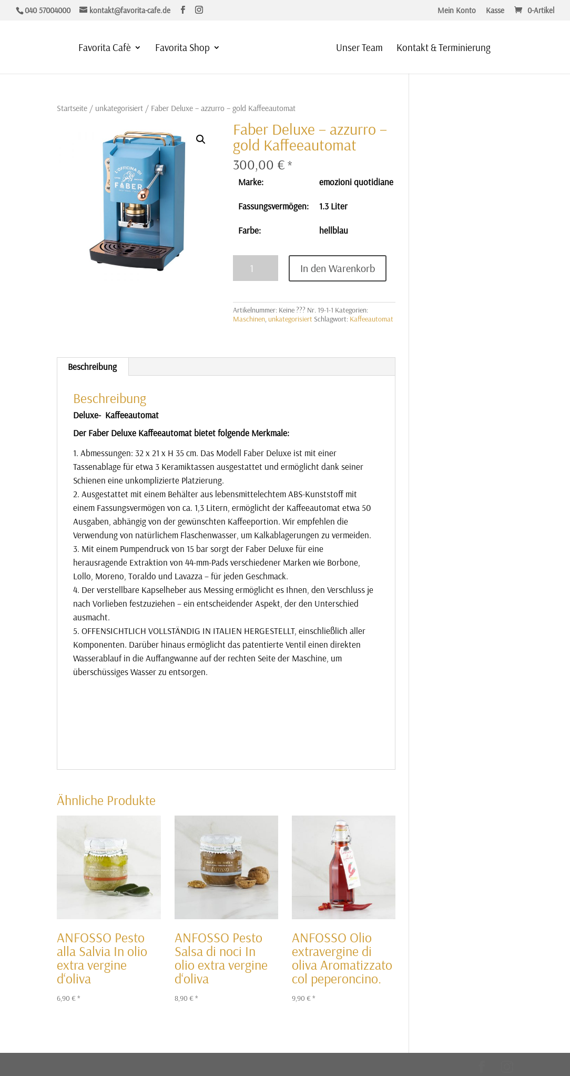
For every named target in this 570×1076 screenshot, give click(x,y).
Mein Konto (456, 10)
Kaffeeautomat (371, 319)
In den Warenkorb (337, 268)
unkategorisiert (119, 108)
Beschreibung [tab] (92, 366)
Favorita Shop (181, 49)
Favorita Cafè (103, 49)
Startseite (72, 108)
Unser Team (361, 49)
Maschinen (249, 319)
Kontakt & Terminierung (445, 49)
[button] (200, 139)
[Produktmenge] (255, 268)
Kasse (495, 10)
